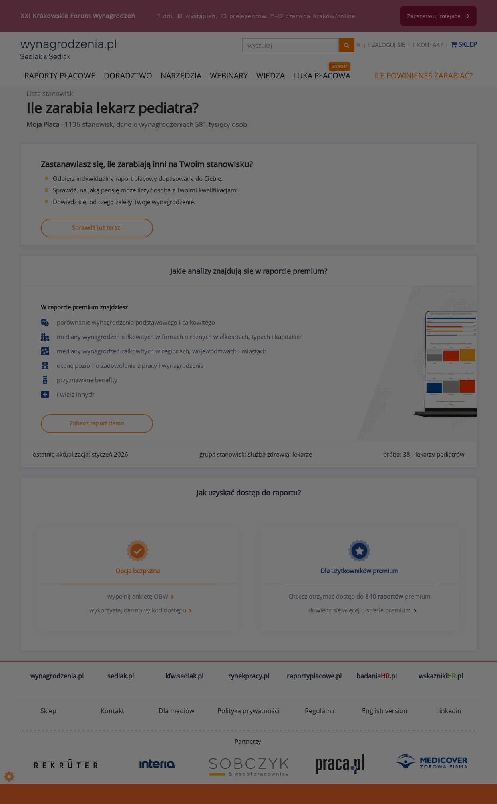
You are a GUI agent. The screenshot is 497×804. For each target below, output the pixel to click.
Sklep (464, 44)
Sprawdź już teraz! (97, 227)
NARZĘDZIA (181, 75)
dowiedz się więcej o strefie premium (359, 610)
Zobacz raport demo (97, 423)
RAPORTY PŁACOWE (59, 75)
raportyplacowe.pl (314, 676)
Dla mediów (176, 710)
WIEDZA (270, 75)
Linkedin (448, 710)
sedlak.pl (120, 676)
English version (385, 710)
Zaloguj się (386, 44)
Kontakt (428, 44)
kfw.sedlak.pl (184, 676)
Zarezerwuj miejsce (438, 16)
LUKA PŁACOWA (321, 75)
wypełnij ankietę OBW (137, 596)
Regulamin (321, 710)
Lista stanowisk (49, 93)
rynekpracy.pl (248, 676)
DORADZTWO (128, 75)
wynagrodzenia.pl (57, 676)
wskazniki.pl (441, 676)
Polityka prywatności (248, 710)
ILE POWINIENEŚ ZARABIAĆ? (423, 75)
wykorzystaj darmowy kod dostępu (137, 610)
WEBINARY (229, 75)
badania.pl (376, 676)
